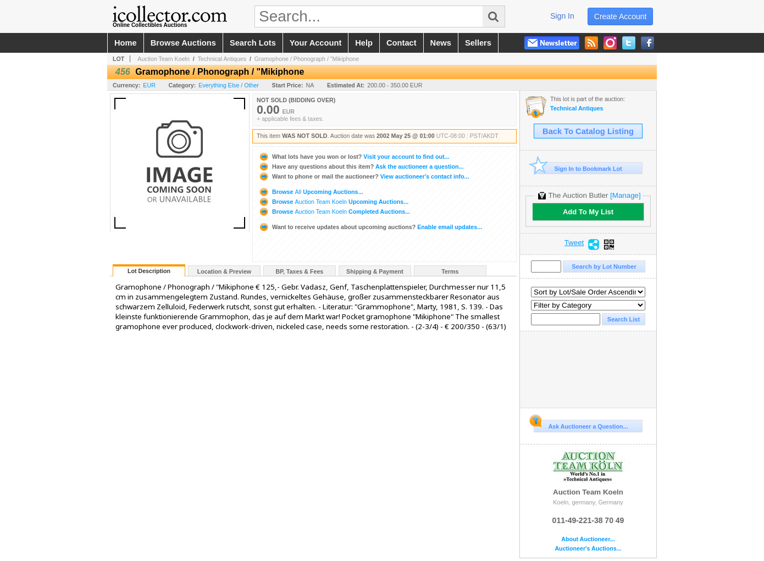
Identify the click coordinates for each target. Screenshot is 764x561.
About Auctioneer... (587, 539)
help (364, 42)
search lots (253, 42)
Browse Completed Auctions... (334, 211)
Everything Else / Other (228, 85)
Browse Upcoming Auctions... (310, 191)
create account (620, 16)
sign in (562, 16)
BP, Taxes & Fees (300, 271)
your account (315, 42)
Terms (449, 271)
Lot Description (149, 271)
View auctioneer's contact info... (363, 176)
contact (401, 42)
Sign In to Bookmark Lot (578, 168)
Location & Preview (224, 271)
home (125, 42)
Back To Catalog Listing (588, 131)
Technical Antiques (222, 58)
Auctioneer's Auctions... (588, 549)
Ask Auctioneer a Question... (581, 425)
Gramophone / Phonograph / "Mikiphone (306, 58)
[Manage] (625, 195)
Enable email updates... (370, 227)
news (440, 42)
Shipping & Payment (374, 271)
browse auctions (183, 42)
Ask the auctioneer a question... (360, 166)
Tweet (574, 243)
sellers (478, 42)
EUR (149, 85)
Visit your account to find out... (353, 156)
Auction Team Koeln (163, 58)
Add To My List (588, 212)
